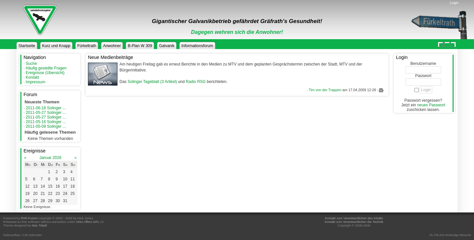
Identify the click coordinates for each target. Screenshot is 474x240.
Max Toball (39, 225)
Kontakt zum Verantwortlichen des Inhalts (354, 218)
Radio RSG (196, 81)
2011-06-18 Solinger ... (46, 108)
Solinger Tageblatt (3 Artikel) (152, 81)
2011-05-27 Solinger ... (46, 112)
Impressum (35, 82)
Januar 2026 (51, 157)
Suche (31, 63)
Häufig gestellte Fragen (46, 68)
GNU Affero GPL (87, 222)
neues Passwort (431, 105)
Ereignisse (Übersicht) (45, 72)
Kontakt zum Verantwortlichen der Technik (354, 222)
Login (454, 3)
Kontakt (32, 77)
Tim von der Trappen (325, 90)
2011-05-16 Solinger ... (46, 122)
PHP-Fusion (29, 218)
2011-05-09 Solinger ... (46, 126)
